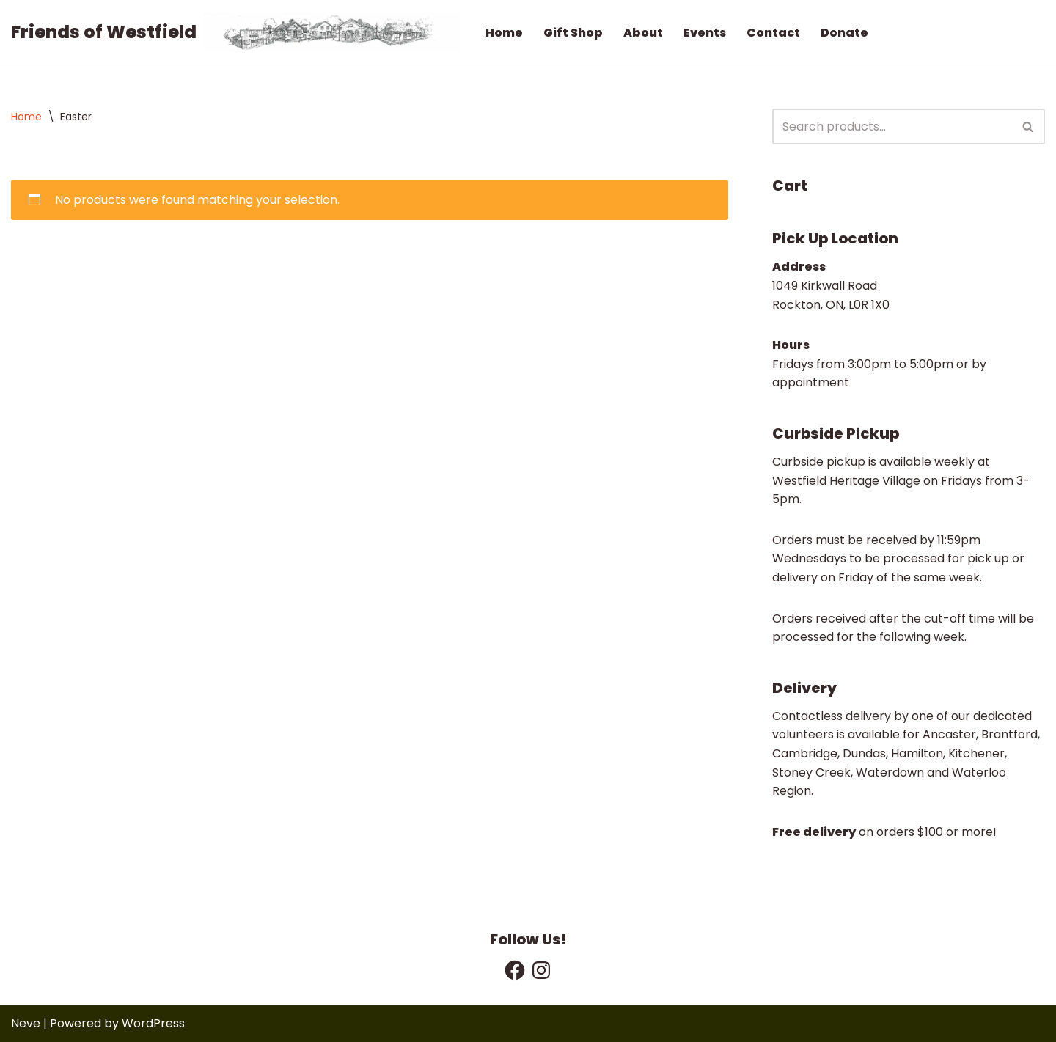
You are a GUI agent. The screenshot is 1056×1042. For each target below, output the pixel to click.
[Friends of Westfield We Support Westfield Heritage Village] (236, 32)
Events (704, 32)
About (643, 32)
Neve (25, 1023)
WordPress (153, 1023)
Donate (844, 32)
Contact (773, 32)
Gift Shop (573, 32)
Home (504, 32)
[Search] (892, 126)
